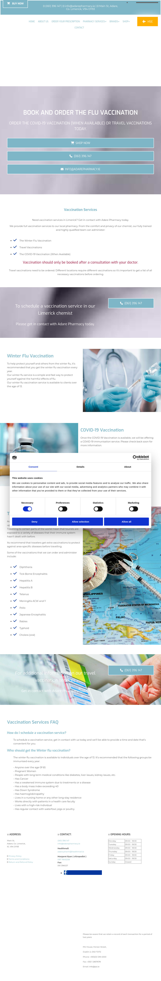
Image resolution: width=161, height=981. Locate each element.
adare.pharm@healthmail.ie (71, 852)
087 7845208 (64, 860)
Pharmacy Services (94, 21)
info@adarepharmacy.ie (80, 6)
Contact (79, 27)
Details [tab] (80, 466)
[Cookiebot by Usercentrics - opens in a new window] (135, 457)
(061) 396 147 (53, 6)
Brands (114, 21)
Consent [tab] (33, 466)
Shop (125, 21)
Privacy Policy (15, 856)
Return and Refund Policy (21, 862)
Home (32, 21)
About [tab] (127, 466)
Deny (34, 521)
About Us (43, 21)
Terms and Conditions (19, 859)
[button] (147, 21)
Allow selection (80, 521)
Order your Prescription (66, 21)
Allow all (126, 521)
